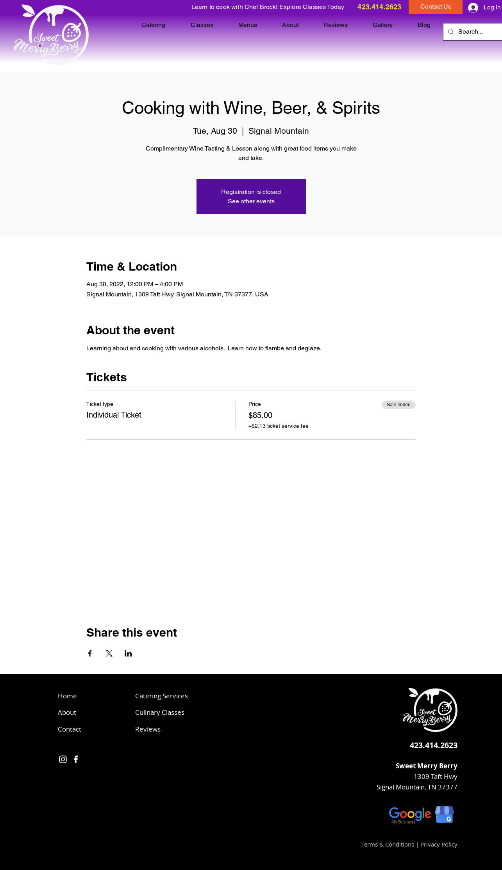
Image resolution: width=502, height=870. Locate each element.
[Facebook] (76, 759)
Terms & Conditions (387, 844)
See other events (251, 201)
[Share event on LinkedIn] (128, 653)
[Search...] (472, 31)
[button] (436, 7)
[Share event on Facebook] (90, 653)
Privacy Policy (438, 844)
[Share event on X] (109, 653)
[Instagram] (63, 759)
